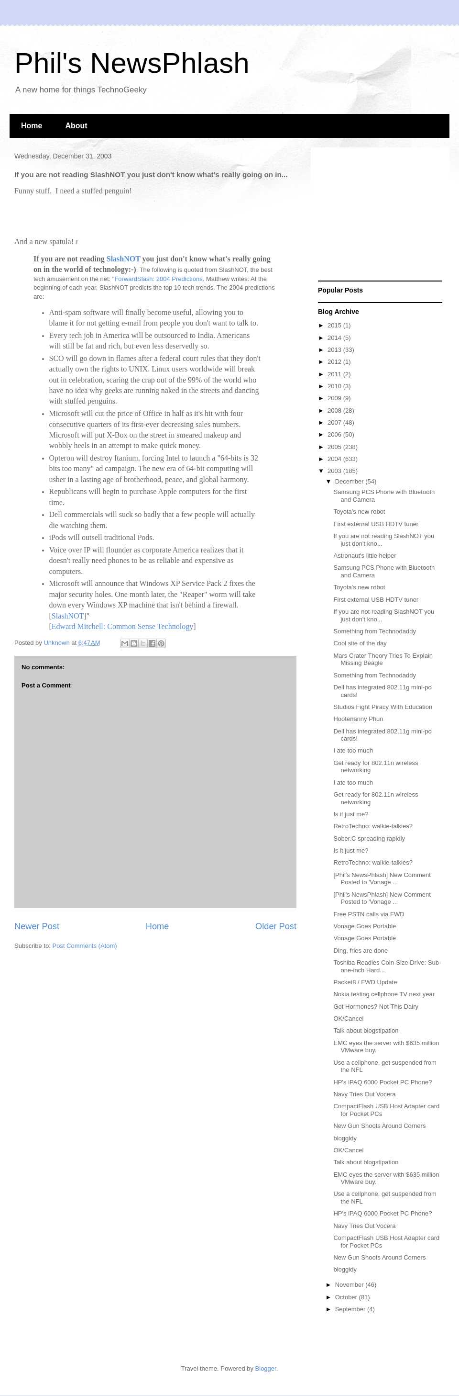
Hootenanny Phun (358, 718)
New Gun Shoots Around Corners (379, 1125)
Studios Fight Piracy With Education (382, 706)
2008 (335, 410)
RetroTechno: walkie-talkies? (372, 826)
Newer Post (36, 926)
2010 (335, 386)
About (76, 126)
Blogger (265, 1368)
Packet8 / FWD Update (365, 982)
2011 (335, 374)
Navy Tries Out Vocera (364, 1094)
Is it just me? (350, 814)
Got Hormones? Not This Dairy (375, 1006)
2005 (335, 446)
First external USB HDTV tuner (375, 524)
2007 (335, 422)
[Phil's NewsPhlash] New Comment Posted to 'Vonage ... (381, 878)
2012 (335, 361)
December (350, 481)
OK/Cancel (348, 1018)
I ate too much (352, 750)
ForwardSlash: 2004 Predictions (158, 278)
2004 (335, 458)
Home (31, 126)
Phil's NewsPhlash (132, 63)
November (350, 1284)
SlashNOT (124, 259)
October (347, 1297)
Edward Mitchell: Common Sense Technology (122, 626)
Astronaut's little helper (364, 555)
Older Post (275, 926)
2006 (335, 434)
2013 (335, 349)
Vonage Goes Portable (364, 926)
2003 (335, 470)
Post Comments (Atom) (85, 945)
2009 (335, 398)
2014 (335, 337)
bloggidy (344, 1138)
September (351, 1309)
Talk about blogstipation (365, 1030)
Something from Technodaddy (374, 631)
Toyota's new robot (359, 511)
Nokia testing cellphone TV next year (384, 994)
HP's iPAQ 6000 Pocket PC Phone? (382, 1082)
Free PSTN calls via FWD (368, 914)
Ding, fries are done (360, 950)
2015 (335, 325)
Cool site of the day (359, 643)
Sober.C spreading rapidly (369, 838)
